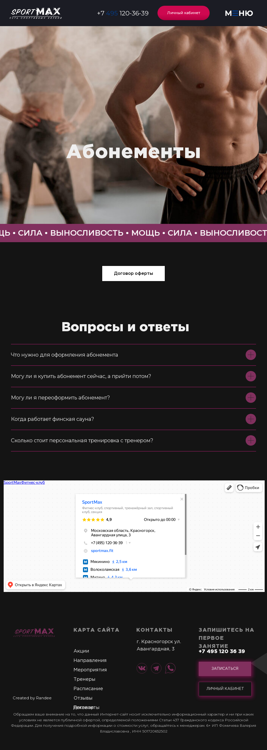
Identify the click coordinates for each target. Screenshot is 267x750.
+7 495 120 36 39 (222, 651)
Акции (81, 651)
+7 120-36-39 (123, 13)
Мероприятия (90, 670)
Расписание (88, 689)
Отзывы (83, 698)
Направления (90, 661)
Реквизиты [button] (86, 708)
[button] (239, 13)
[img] (34, 632)
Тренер (83, 679)
